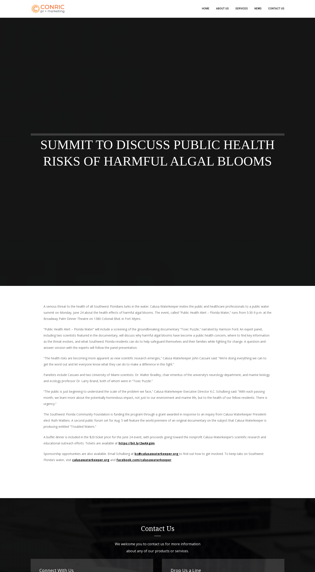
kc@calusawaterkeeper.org (157, 454)
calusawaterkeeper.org (90, 460)
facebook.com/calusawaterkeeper (143, 460)
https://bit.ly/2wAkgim (137, 443)
